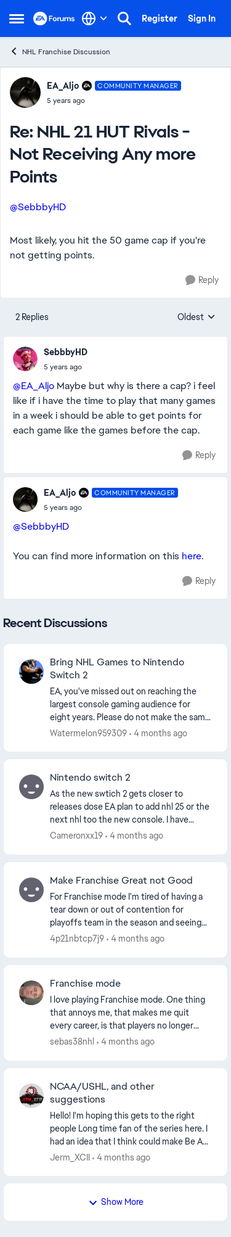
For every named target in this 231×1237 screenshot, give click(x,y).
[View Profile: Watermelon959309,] (31, 671)
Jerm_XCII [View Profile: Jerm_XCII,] (70, 1156)
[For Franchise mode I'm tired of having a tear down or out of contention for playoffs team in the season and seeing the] (131, 909)
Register (159, 18)
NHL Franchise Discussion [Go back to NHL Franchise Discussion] (59, 51)
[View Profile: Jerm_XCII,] (31, 1095)
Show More (116, 1201)
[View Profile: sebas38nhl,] (31, 992)
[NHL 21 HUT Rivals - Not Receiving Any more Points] (114, 100)
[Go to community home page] (54, 18)
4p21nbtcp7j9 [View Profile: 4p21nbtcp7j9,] (77, 938)
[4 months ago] (158, 732)
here (191, 555)
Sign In (202, 18)
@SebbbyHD (38, 206)
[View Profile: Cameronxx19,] (31, 787)
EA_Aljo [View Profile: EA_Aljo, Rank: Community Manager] (63, 85)
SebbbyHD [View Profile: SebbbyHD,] (65, 352)
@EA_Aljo (33, 385)
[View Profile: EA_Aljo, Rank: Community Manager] (25, 92)
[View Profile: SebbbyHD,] (25, 359)
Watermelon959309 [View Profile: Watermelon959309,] (88, 732)
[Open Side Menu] (16, 18)
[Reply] (202, 280)
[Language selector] (94, 18)
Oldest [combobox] (196, 317)
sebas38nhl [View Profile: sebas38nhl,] (72, 1041)
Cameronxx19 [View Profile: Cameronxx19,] (76, 835)
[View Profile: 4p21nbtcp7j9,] (31, 889)
